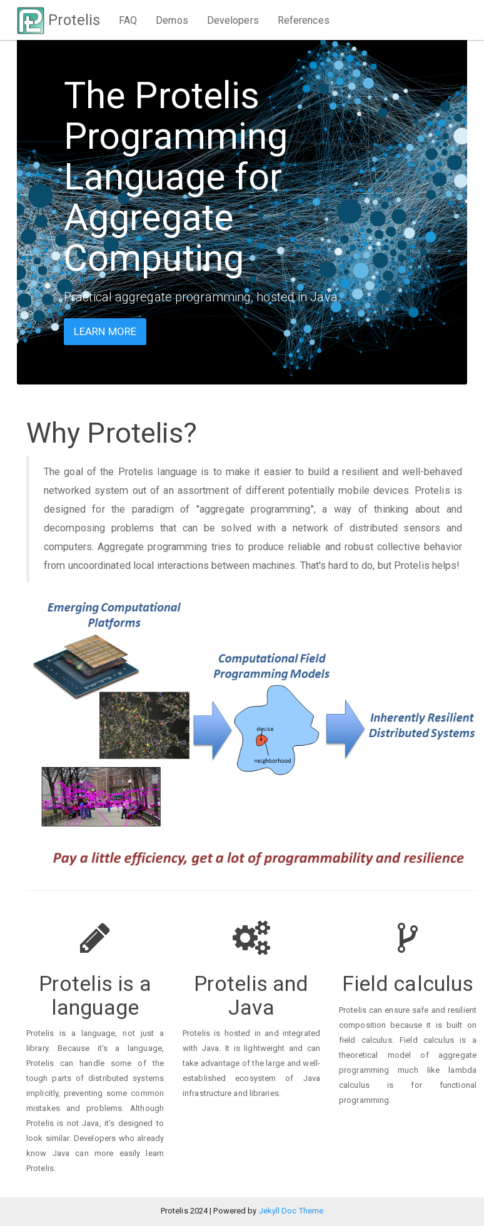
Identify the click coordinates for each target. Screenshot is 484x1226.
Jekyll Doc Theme (291, 1210)
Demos (172, 20)
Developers (233, 20)
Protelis (58, 20)
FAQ (128, 20)
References (304, 20)
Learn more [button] (105, 331)
